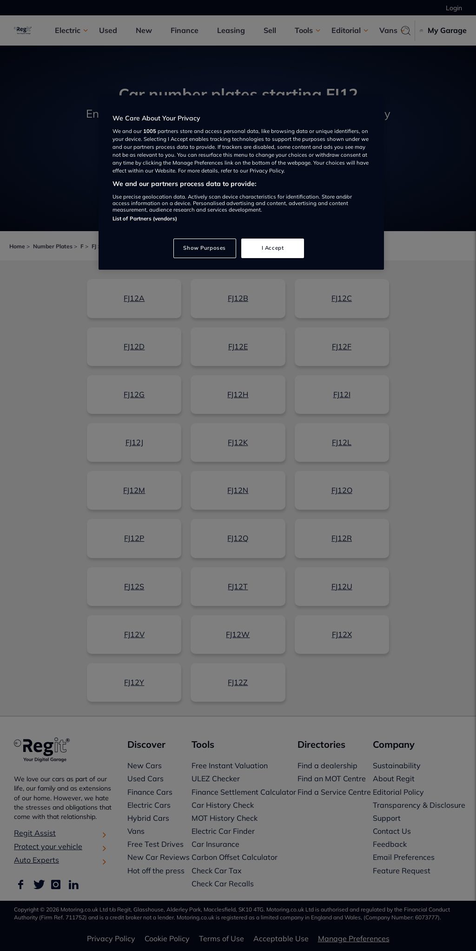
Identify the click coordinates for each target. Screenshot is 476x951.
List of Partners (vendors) (144, 218)
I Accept (273, 248)
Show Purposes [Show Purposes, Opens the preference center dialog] (204, 248)
